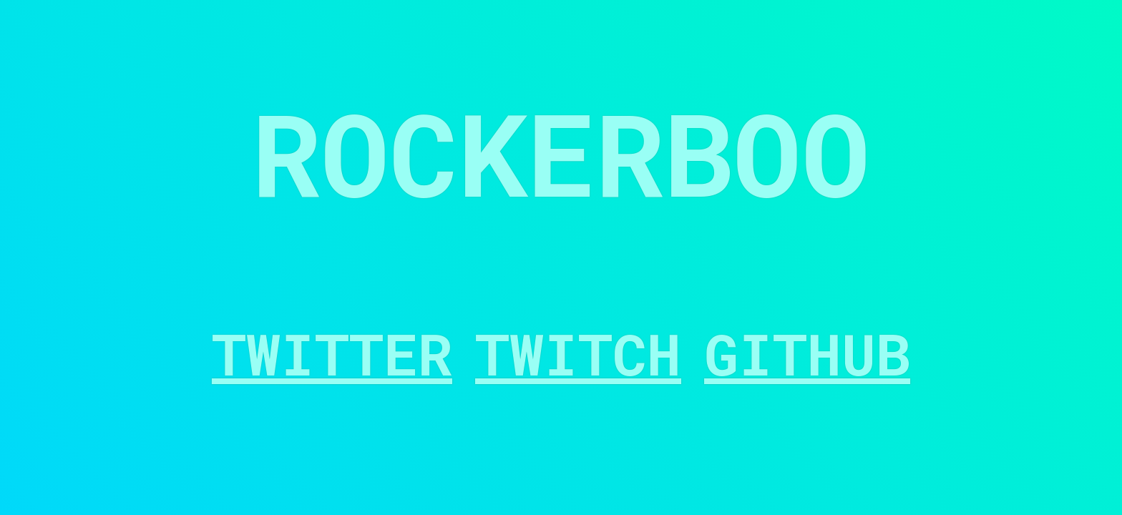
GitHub (807, 353)
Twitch (578, 353)
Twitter (332, 353)
